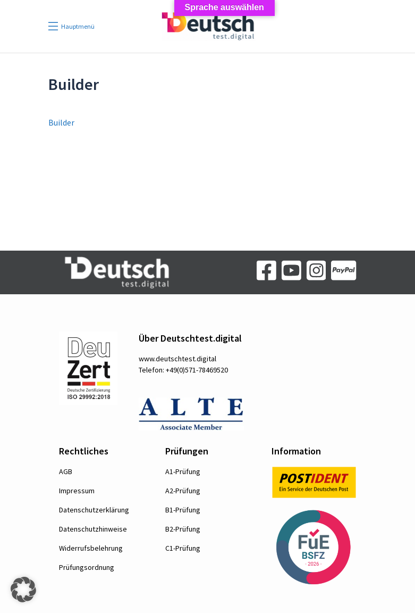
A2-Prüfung (182, 490)
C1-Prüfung (182, 548)
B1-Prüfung (182, 510)
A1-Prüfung (182, 471)
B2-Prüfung (182, 529)
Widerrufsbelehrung (91, 548)
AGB (65, 471)
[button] (23, 589)
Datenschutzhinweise (93, 529)
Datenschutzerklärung (94, 510)
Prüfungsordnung (86, 567)
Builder (61, 122)
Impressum (77, 490)
